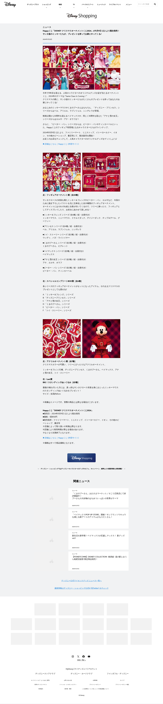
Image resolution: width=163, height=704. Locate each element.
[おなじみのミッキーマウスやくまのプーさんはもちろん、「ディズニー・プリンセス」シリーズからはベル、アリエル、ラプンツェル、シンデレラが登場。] (81, 109)
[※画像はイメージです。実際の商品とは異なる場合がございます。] (81, 400)
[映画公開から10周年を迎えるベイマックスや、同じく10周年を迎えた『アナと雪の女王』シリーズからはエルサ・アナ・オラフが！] (81, 117)
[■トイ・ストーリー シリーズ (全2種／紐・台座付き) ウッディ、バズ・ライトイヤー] (81, 236)
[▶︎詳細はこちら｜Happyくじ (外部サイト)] (81, 144)
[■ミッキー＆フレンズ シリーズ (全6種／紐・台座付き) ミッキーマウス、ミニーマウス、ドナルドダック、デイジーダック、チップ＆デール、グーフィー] (81, 218)
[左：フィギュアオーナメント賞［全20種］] (81, 195)
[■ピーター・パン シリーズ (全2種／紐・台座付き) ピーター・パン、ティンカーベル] (81, 269)
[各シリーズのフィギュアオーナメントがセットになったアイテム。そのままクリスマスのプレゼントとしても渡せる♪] (81, 288)
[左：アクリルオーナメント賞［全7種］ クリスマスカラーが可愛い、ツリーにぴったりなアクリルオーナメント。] (81, 363)
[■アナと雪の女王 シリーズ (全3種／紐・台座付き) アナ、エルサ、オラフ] (81, 261)
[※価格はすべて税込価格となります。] (81, 443)
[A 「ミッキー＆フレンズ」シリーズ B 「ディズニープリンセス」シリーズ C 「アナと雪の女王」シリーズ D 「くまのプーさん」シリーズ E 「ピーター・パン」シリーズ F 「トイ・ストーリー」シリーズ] (81, 302)
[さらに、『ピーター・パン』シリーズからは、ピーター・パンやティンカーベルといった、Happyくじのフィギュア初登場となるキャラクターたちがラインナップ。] (81, 126)
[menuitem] (33, 4)
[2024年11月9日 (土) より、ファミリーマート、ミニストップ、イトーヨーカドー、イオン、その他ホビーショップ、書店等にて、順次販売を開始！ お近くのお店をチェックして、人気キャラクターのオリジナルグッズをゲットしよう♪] (81, 136)
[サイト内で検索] (144, 4)
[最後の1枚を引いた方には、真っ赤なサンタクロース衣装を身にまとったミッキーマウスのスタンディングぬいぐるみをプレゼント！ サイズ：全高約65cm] (81, 391)
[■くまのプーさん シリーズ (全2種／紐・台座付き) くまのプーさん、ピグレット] (81, 244)
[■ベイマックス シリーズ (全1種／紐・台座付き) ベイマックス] (81, 253)
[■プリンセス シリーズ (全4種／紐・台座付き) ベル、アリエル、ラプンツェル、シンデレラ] (81, 228)
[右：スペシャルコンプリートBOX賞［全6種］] (81, 281)
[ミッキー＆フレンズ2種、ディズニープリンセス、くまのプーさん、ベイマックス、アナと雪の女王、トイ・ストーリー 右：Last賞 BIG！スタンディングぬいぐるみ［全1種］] (81, 376)
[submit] (155, 4)
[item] (46, 4)
